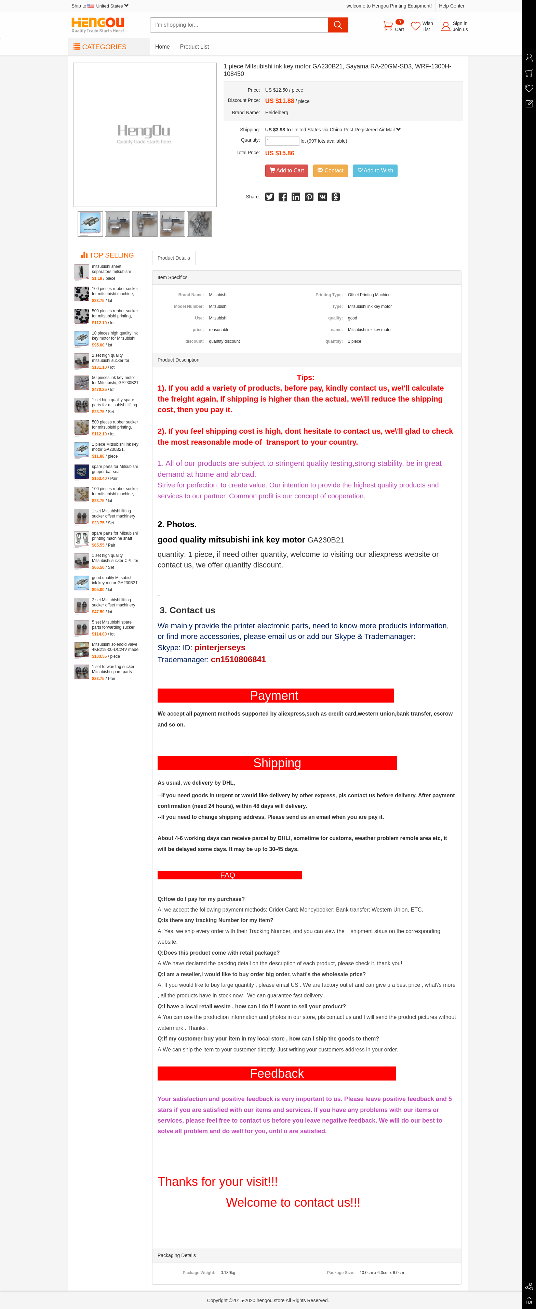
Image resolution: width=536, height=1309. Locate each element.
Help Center (452, 6)
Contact (331, 170)
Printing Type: (329, 294)
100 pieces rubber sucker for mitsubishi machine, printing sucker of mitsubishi (115, 291)
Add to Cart (287, 170)
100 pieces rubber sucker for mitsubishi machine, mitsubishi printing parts (115, 491)
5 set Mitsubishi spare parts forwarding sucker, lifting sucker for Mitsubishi (113, 625)
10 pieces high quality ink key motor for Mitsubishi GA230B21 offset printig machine (115, 336)
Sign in (460, 23)
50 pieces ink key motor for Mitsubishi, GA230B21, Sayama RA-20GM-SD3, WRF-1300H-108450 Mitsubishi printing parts (115, 380)
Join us (460, 29)
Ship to (100, 6)
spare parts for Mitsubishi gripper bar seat (115, 469)
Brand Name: (191, 294)
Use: (199, 318)
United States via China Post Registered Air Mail (346, 129)
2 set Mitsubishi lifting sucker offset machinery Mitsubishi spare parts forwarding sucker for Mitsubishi (113, 603)
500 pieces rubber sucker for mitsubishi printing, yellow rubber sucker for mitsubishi (115, 425)
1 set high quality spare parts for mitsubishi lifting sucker (114, 402)
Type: (337, 306)
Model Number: (189, 306)
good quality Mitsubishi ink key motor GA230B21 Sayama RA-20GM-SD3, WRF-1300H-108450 (114, 580)
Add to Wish (375, 170)
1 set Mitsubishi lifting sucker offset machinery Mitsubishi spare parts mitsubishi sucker (113, 514)
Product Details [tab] (174, 258)
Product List (194, 47)
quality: (335, 318)
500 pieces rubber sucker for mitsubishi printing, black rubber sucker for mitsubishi (115, 314)
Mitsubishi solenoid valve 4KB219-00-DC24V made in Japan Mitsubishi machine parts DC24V (115, 647)
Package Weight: (199, 1272)
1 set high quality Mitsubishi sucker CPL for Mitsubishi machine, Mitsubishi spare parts (115, 558)
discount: (194, 341)
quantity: (334, 341)
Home (162, 47)
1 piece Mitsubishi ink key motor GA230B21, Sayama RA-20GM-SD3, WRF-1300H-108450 (115, 447)
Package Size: (340, 1272)
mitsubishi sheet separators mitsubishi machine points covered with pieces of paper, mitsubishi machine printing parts (113, 269)
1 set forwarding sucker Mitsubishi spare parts (113, 669)
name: (337, 329)
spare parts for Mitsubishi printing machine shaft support (115, 536)
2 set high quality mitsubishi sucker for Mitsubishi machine (110, 358)
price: (198, 329)
